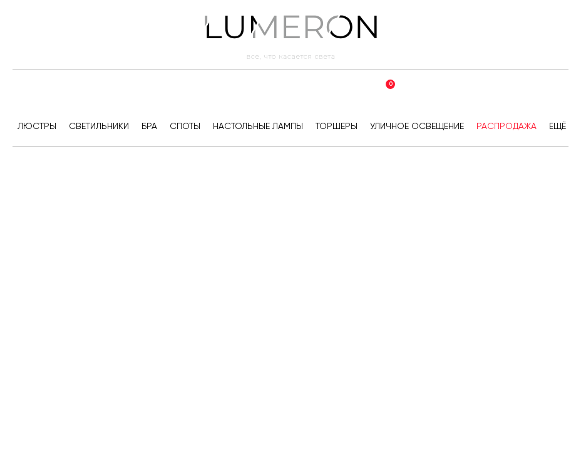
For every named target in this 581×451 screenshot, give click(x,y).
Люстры (37, 126)
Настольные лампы (258, 126)
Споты (185, 126)
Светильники (99, 126)
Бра (149, 126)
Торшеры (336, 126)
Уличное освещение (417, 126)
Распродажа (506, 126)
